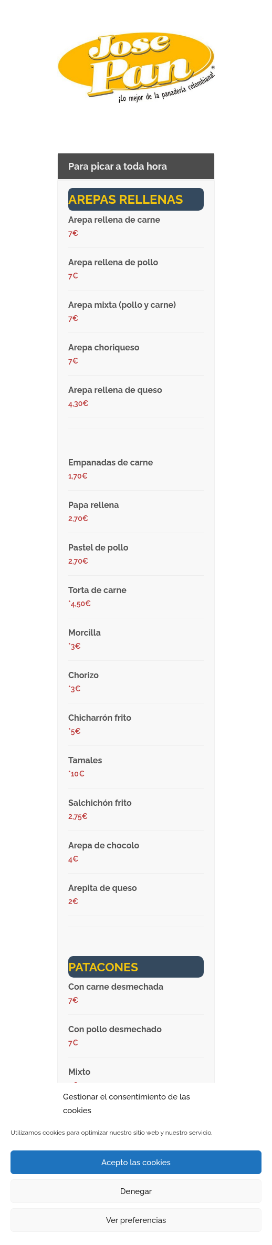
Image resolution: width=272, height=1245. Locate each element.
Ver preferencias (136, 1220)
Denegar (136, 1191)
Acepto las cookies (136, 1162)
